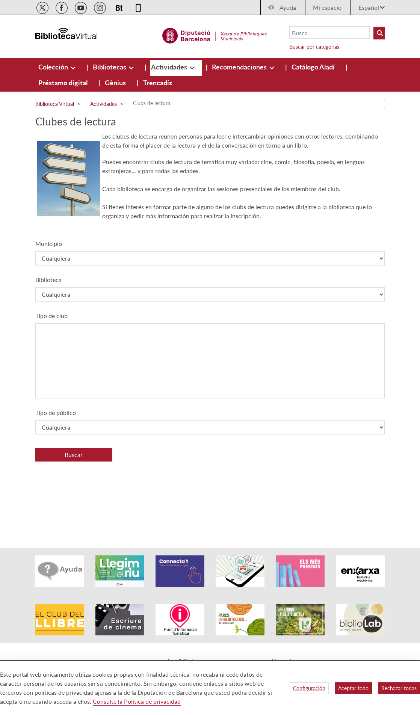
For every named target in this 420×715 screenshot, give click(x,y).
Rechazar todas (399, 688)
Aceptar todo (353, 688)
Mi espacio (327, 7)
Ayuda (287, 7)
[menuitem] (53, 67)
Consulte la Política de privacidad (137, 701)
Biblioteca (48, 279)
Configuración (309, 688)
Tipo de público (55, 412)
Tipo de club (51, 315)
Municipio (48, 243)
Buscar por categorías (314, 47)
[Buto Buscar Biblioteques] (379, 33)
